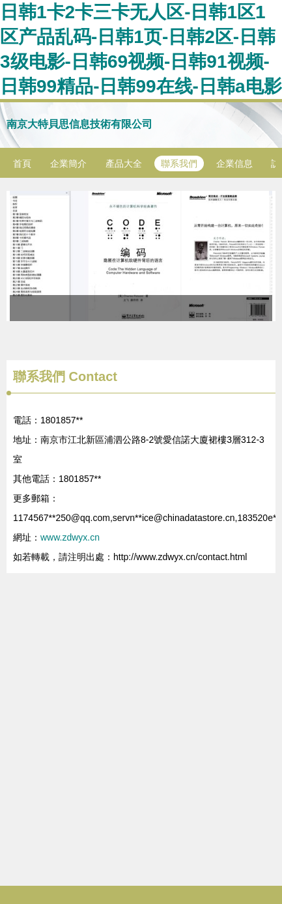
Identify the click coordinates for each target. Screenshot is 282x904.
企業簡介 (68, 163)
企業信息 (234, 163)
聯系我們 (179, 163)
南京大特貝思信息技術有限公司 (79, 124)
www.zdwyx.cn (70, 537)
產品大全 (124, 163)
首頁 (22, 163)
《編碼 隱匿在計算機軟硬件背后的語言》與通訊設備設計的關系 (141, 256)
